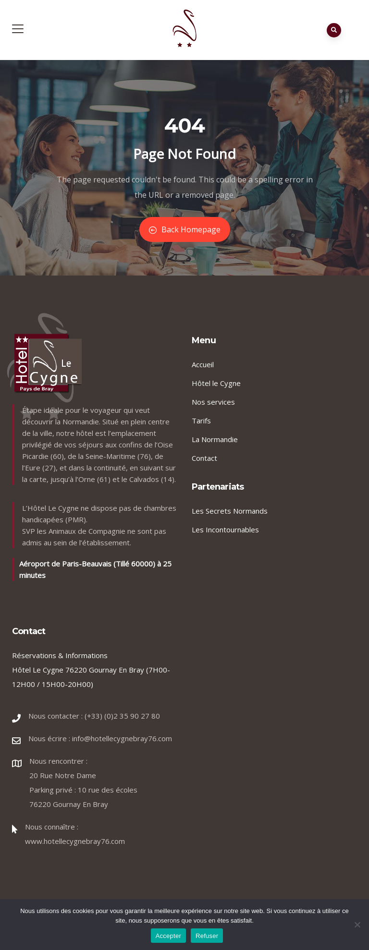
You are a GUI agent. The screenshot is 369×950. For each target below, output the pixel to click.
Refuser (207, 935)
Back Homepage (185, 229)
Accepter (168, 935)
